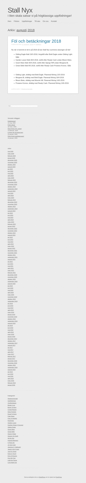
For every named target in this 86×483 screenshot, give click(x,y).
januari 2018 (11, 336)
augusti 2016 (11, 369)
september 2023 (12, 209)
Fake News (11, 416)
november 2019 (12, 297)
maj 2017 (10, 350)
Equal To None (12, 414)
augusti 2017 (11, 345)
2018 (31, 30)
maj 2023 (10, 217)
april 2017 (11, 352)
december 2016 (12, 361)
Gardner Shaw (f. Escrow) (15, 425)
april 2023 (11, 220)
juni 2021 (10, 264)
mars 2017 (11, 354)
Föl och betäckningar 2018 (36, 41)
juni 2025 (10, 171)
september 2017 (12, 343)
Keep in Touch (12, 454)
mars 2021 (11, 270)
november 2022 (12, 231)
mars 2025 (11, 178)
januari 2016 (11, 385)
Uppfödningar (27, 21)
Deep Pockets (12, 412)
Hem (9, 21)
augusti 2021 (11, 259)
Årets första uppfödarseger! (16, 136)
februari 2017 (12, 356)
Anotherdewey (12, 403)
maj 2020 (10, 290)
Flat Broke (11, 420)
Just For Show (12, 451)
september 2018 (12, 321)
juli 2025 (10, 169)
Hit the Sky (11, 438)
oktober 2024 (12, 186)
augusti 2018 (11, 323)
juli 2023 (10, 213)
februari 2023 (12, 224)
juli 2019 (10, 303)
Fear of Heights (12, 418)
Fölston (16, 21)
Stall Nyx (20, 10)
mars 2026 (11, 153)
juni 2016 (10, 374)
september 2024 (12, 189)
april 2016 (11, 378)
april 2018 (11, 332)
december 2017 (12, 339)
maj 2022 (10, 242)
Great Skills (11, 432)
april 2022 (11, 244)
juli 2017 (10, 347)
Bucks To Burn (12, 407)
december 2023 (12, 202)
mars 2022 (11, 246)
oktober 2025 (12, 164)
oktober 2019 (12, 299)
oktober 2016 (12, 365)
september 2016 (12, 367)
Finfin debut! (11, 125)
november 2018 (12, 317)
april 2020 (11, 292)
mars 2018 (11, 334)
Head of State (12, 434)
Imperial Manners (13, 440)
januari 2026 (11, 158)
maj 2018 (10, 330)
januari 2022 (11, 248)
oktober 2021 (12, 255)
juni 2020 (10, 288)
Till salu (37, 21)
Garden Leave (12, 423)
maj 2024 (10, 193)
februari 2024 (12, 200)
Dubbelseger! (12, 121)
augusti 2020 (11, 283)
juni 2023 (10, 215)
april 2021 (11, 268)
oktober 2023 (12, 206)
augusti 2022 (11, 235)
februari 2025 (12, 180)
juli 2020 (10, 286)
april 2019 (11, 310)
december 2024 (12, 182)
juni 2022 (10, 239)
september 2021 (12, 257)
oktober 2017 (12, 341)
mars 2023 (11, 222)
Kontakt (54, 21)
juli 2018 (10, 325)
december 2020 (12, 275)
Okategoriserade (26, 89)
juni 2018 (10, 328)
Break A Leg (11, 405)
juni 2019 (10, 306)
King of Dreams (12, 456)
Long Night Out (12, 462)
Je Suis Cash (12, 445)
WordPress (42, 477)
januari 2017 (11, 358)
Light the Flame (12, 460)
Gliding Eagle (12, 427)
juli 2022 (10, 237)
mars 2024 (11, 198)
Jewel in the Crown (13, 449)
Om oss (45, 21)
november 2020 (12, 277)
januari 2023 (11, 226)
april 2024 (11, 195)
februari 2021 (12, 272)
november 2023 (12, 204)
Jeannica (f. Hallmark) (14, 447)
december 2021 (12, 250)
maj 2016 (10, 376)
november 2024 (12, 184)
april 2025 (11, 175)
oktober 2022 (12, 233)
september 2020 (12, 281)
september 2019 (12, 301)
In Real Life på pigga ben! (15, 132)
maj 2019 (10, 308)
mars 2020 (11, 295)
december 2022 (12, 228)
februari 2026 (12, 156)
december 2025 (12, 160)
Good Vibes (11, 429)
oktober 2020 (12, 279)
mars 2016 (11, 380)
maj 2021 (10, 266)
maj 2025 (10, 173)
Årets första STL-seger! (15, 129)
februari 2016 (12, 383)
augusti (21, 30)
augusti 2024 (11, 191)
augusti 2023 (11, 211)
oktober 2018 (12, 319)
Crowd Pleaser (12, 409)
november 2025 (12, 162)
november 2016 (12, 363)
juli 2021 (10, 261)
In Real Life (11, 443)
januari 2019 (11, 314)
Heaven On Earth (13, 436)
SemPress (59, 477)
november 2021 (12, 253)
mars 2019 (11, 312)
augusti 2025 (11, 167)
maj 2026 (10, 151)
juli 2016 (10, 372)
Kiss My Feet (11, 458)
